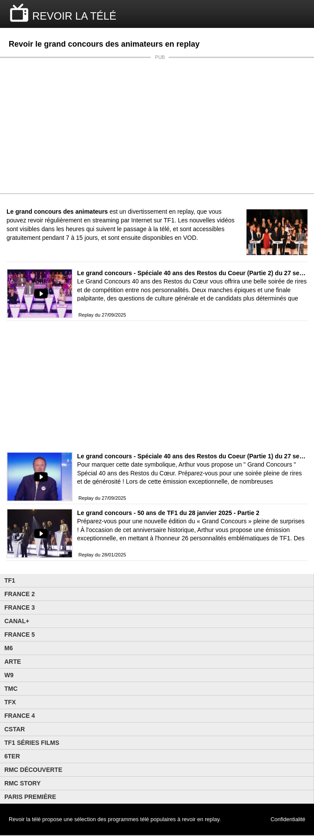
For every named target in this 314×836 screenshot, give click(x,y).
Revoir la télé (25, 819)
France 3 (19, 607)
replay (212, 819)
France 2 (19, 593)
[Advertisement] (157, 126)
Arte (12, 661)
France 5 (19, 634)
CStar (14, 729)
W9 (9, 675)
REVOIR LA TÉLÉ (74, 16)
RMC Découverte (33, 769)
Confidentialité (287, 819)
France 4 (19, 715)
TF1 (9, 580)
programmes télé (128, 819)
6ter (12, 756)
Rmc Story (22, 783)
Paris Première (30, 796)
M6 (8, 648)
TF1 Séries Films (31, 742)
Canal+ (16, 621)
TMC (10, 688)
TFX (10, 702)
